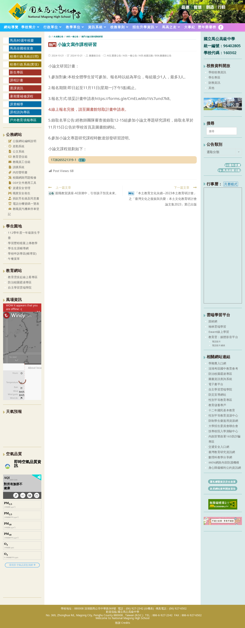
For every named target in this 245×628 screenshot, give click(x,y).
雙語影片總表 (218, 345)
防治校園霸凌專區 (19, 282)
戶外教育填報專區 (23, 120)
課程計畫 (16, 80)
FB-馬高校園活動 (229, 170)
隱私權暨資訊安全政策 (223, 481)
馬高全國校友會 (21, 48)
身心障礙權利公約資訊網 (225, 468)
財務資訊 (214, 82)
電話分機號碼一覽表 (23, 203)
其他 (211, 88)
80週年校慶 (232, 165)
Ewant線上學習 (219, 332)
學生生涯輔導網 (18, 248)
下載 (81, 160)
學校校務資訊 (217, 72)
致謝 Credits (122, 622)
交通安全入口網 (219, 447)
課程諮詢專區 (20, 112)
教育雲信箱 (17, 156)
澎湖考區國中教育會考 (223, 368)
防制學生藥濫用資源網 (223, 421)
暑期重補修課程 (21, 96)
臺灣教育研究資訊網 (222, 452)
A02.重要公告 (114, 55)
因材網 (213, 321)
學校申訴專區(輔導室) (22, 253)
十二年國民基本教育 (222, 410)
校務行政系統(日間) (24, 56)
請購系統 (16, 167)
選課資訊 (16, 88)
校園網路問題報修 (22, 177)
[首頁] (50, 36)
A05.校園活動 (146, 55)
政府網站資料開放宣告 (223, 488)
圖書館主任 (95, 55)
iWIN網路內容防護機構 (224, 462)
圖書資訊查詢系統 (220, 379)
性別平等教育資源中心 (223, 415)
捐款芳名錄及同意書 (23, 198)
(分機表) (149, 608)
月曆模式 (230, 184)
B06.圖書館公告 (163, 55)
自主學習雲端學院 (19, 287)
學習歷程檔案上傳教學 (22, 243)
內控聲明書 (17, 172)
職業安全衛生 (19, 193)
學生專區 (214, 77)
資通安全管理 (19, 188)
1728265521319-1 (63, 160)
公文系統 (16, 151)
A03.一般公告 (130, 55)
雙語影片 (216, 341)
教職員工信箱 (19, 162)
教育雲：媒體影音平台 (223, 337)
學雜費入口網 (217, 363)
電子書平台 (216, 384)
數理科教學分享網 (220, 457)
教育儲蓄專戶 (217, 405)
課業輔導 (16, 104)
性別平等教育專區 (220, 400)
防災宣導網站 (217, 394)
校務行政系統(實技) (24, 64)
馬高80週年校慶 (22, 40)
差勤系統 (16, 146)
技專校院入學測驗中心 (223, 431)
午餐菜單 (14, 259)
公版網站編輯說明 (22, 141)
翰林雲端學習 (217, 326)
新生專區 (16, 72)
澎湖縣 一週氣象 (22, 429)
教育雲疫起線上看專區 (22, 277)
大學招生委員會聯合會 (223, 426)
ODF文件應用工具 (22, 183)
